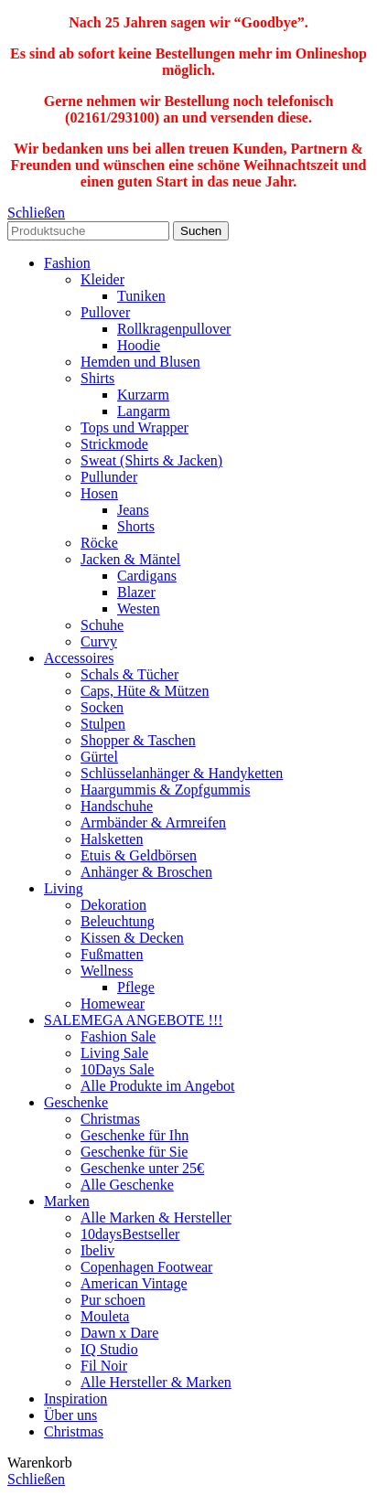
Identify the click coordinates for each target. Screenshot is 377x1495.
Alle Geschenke (127, 1184)
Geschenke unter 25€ (142, 1168)
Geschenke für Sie (134, 1151)
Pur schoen (113, 1300)
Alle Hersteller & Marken (156, 1382)
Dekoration (113, 905)
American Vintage (134, 1283)
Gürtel (99, 756)
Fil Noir (104, 1365)
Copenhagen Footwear (146, 1267)
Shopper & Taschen (138, 740)
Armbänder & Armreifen (153, 822)
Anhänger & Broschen (146, 872)
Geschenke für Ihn (134, 1135)
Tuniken (141, 296)
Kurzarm (143, 394)
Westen (138, 608)
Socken (102, 707)
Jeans (133, 510)
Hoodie (138, 345)
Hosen (99, 493)
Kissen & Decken (132, 937)
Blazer (136, 592)
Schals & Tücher (129, 674)
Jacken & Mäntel (130, 559)
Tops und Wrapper (134, 427)
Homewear (113, 1003)
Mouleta (105, 1316)
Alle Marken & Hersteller (156, 1217)
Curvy (99, 641)
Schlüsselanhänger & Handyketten (182, 773)
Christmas (110, 1119)
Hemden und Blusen (140, 361)
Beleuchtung (118, 921)
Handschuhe (117, 806)
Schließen (36, 212)
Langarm (143, 411)
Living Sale (114, 1053)
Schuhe (102, 625)
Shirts (97, 378)
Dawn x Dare (119, 1332)
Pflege (136, 987)
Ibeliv (97, 1250)
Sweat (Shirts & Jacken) (151, 460)
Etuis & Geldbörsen (139, 855)
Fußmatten (112, 954)
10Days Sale (117, 1069)
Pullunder (109, 477)
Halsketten (112, 839)
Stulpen (103, 723)
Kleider (102, 279)
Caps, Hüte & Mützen (145, 691)
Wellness (107, 970)
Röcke (99, 542)
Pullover (105, 312)
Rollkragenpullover (174, 328)
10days (130, 1234)
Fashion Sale (118, 1036)
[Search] (88, 230)
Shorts (136, 526)
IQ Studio (109, 1349)
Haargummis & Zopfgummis (165, 789)
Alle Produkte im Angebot (157, 1086)
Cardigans (147, 575)
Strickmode (114, 444)
